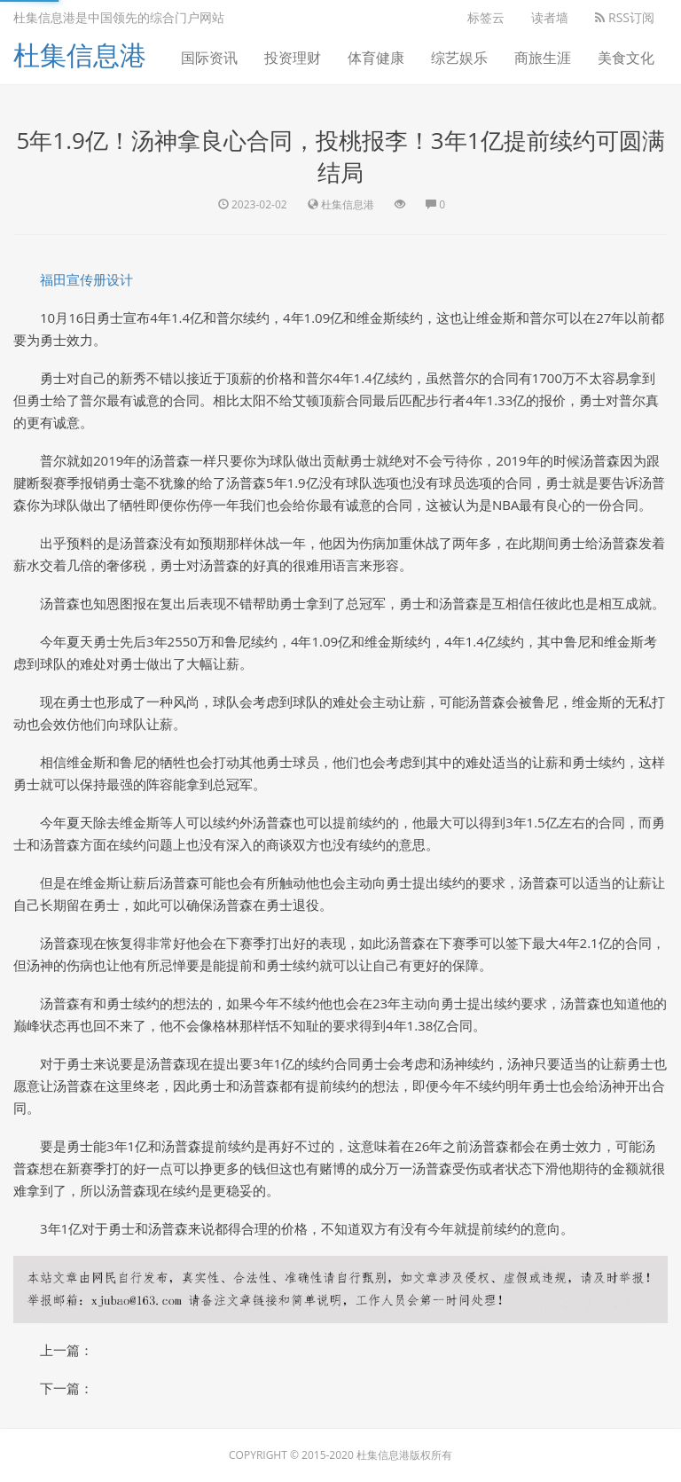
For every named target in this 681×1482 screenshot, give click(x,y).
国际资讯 (209, 57)
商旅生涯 (542, 57)
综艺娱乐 (459, 57)
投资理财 (292, 57)
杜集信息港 (79, 54)
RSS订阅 (624, 17)
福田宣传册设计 (86, 279)
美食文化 (626, 57)
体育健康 (376, 57)
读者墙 (549, 17)
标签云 (486, 17)
